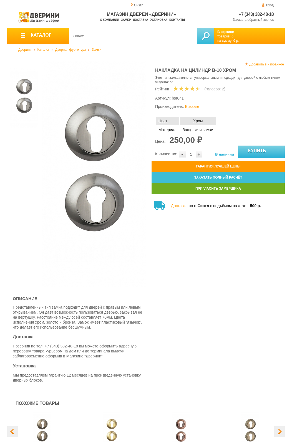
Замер (126, 19)
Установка (158, 19)
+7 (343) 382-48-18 (256, 14)
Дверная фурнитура (70, 50)
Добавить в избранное (266, 64)
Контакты (177, 19)
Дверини (25, 50)
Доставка (140, 19)
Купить (263, 152)
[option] (94, 174)
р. (236, 41)
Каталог (43, 50)
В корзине (225, 32)
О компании (109, 19)
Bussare (192, 106)
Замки (96, 50)
